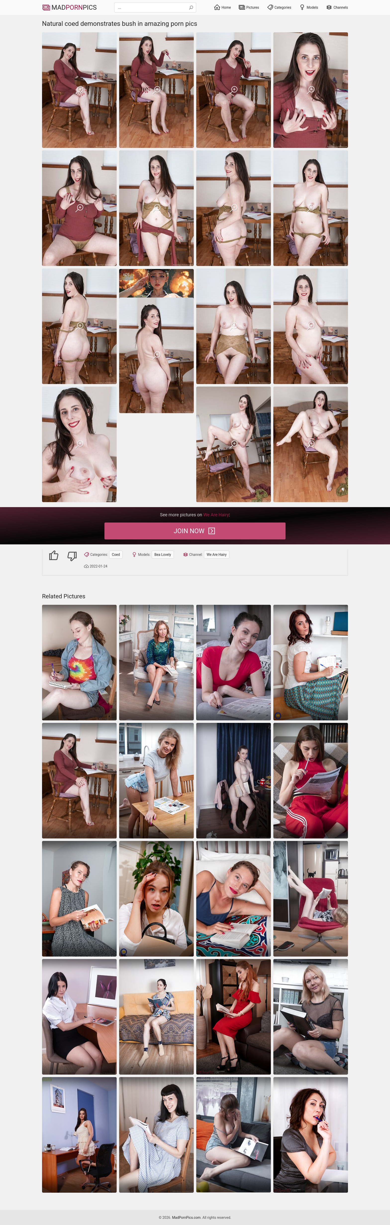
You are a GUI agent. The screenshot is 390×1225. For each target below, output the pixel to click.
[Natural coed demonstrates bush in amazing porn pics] (79, 90)
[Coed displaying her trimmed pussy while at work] (79, 1017)
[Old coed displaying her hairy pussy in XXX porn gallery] (233, 780)
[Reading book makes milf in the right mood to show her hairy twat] (233, 1134)
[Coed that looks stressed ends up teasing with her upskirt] (156, 899)
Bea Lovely (162, 555)
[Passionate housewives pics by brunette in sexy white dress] (79, 1135)
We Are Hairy (217, 555)
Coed (116, 555)
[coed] (79, 662)
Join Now (195, 531)
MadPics (69, 7)
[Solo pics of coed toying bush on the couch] (156, 1017)
